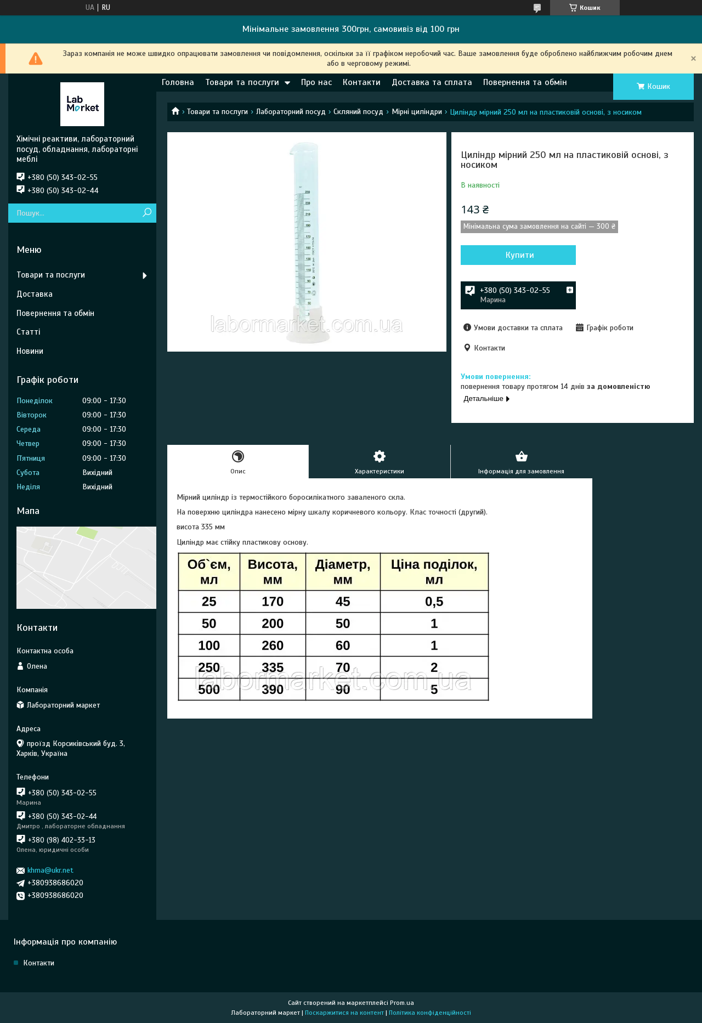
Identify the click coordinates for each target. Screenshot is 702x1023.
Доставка (34, 294)
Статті (28, 332)
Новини (29, 351)
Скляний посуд (358, 111)
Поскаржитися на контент (344, 1012)
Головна (178, 82)
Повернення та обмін (525, 82)
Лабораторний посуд (291, 111)
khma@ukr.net (50, 870)
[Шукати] (146, 213)
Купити (520, 255)
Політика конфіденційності (430, 1012)
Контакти (362, 82)
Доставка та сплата (432, 82)
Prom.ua (402, 1003)
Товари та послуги (242, 82)
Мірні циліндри (417, 111)
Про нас (316, 82)
